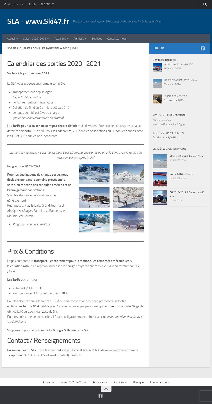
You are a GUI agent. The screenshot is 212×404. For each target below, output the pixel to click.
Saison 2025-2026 (34, 38)
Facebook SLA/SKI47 (41, 4)
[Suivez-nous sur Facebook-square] (202, 48)
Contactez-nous (14, 4)
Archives (79, 38)
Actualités (60, 38)
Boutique (97, 38)
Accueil (11, 38)
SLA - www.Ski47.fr (38, 21)
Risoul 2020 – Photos (181, 174)
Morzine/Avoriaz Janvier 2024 (186, 156)
